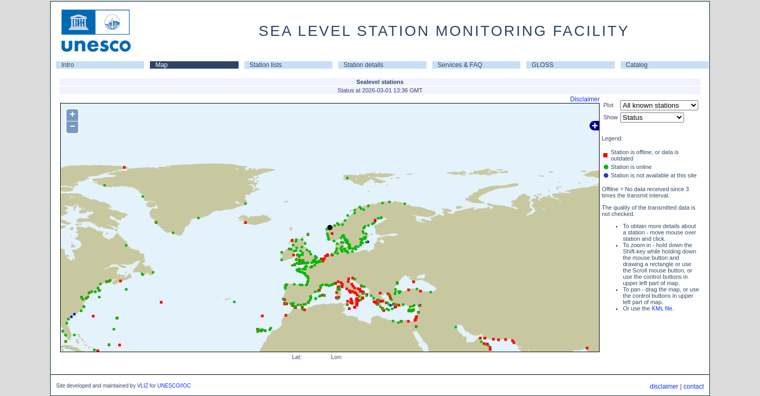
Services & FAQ (460, 65)
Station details (363, 65)
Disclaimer (585, 99)
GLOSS (542, 65)
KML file (662, 308)
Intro (67, 65)
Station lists (266, 65)
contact (693, 386)
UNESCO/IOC (174, 386)
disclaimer (664, 386)
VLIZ (142, 386)
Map (161, 65)
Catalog (637, 65)
